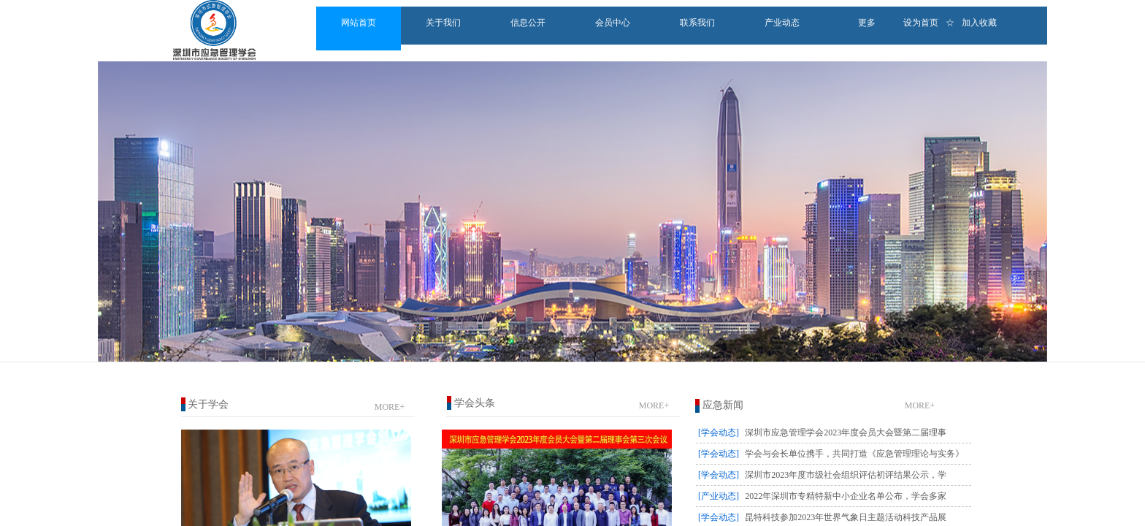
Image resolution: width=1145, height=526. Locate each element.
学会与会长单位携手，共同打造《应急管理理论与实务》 (854, 454)
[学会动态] (718, 432)
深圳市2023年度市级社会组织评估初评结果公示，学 (845, 475)
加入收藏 (979, 23)
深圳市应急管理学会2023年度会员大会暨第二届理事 (845, 432)
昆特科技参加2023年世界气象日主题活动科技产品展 (845, 517)
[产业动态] (718, 496)
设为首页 (920, 23)
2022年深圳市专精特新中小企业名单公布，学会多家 (845, 496)
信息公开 (527, 23)
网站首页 (358, 23)
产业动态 (782, 23)
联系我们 (697, 23)
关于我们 (443, 23)
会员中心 (612, 23)
